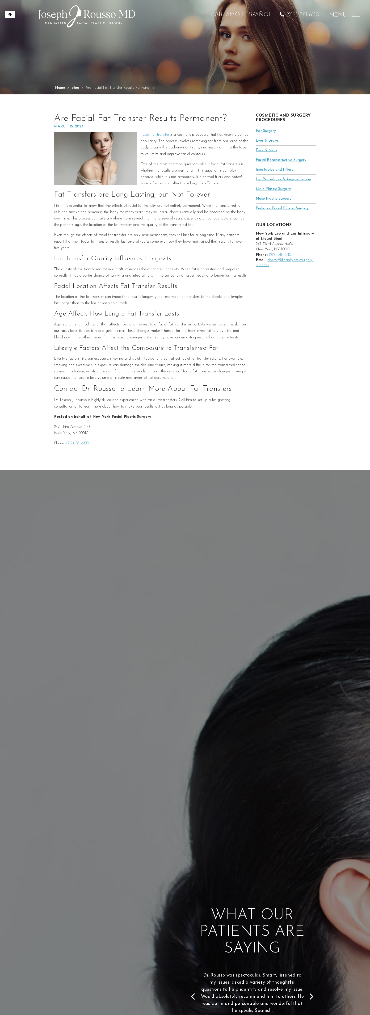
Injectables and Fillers (274, 170)
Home (60, 88)
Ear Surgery (266, 131)
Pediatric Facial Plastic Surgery (282, 208)
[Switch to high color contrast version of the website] (10, 14)
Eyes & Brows (267, 141)
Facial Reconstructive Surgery (281, 160)
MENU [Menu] (344, 15)
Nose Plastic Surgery (273, 199)
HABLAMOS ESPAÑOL (241, 15)
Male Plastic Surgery (273, 189)
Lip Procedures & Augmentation (283, 179)
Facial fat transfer (154, 135)
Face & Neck (266, 150)
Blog (75, 88)
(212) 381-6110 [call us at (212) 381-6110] (302, 15)
